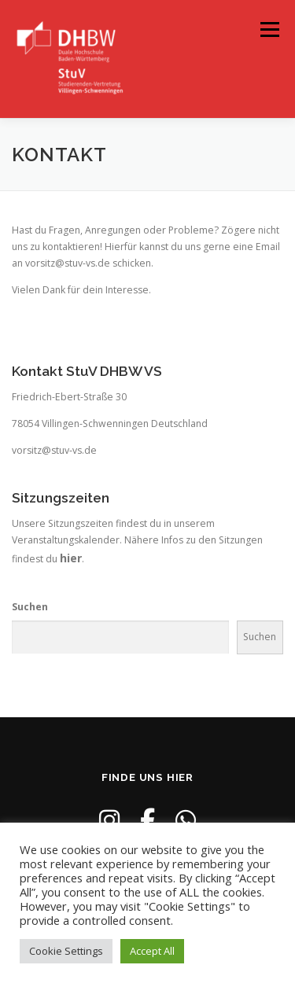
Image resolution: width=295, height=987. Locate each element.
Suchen (30, 606)
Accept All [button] (152, 951)
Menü (269, 29)
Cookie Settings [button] (66, 951)
